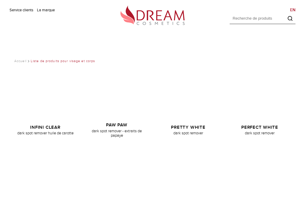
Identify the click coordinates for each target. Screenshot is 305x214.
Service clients (21, 10)
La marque (46, 10)
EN (292, 9)
